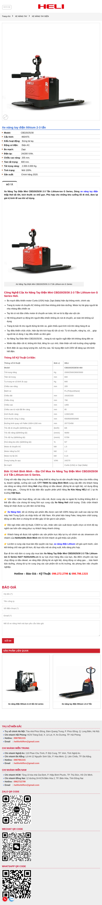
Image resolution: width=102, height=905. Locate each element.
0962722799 (20, 781)
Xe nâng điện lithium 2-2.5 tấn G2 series (25, 704)
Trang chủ (6, 16)
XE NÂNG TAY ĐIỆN (40, 16)
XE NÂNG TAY (21, 16)
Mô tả (9, 184)
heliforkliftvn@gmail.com (26, 741)
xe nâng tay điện (89, 191)
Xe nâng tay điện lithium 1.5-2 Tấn (77, 704)
